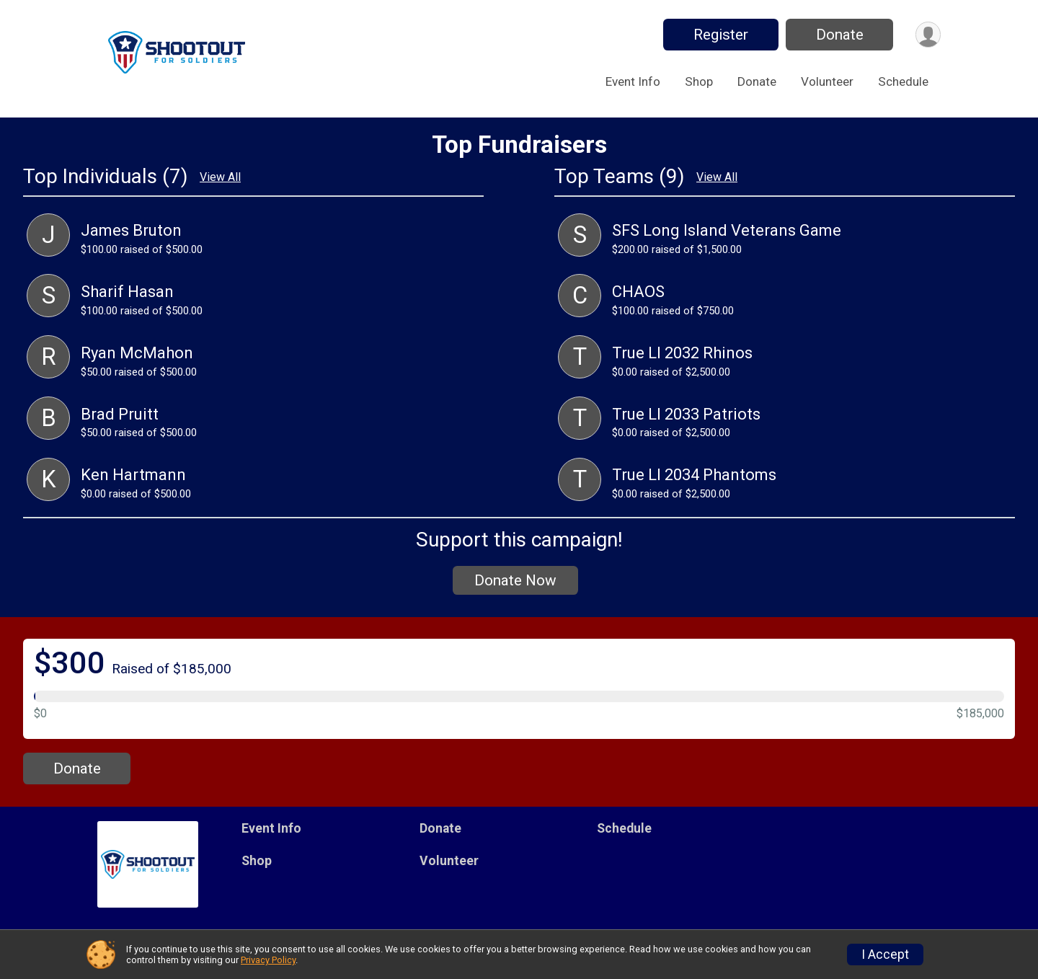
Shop (699, 81)
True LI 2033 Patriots (686, 414)
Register (719, 34)
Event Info (633, 81)
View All (220, 177)
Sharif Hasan (127, 292)
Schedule (903, 81)
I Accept (885, 954)
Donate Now (515, 580)
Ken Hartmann (133, 475)
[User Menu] (927, 35)
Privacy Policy (268, 959)
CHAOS (638, 292)
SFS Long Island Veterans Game (726, 230)
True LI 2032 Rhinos (682, 353)
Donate (838, 34)
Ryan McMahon (137, 353)
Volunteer (827, 81)
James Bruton (131, 230)
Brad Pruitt (120, 414)
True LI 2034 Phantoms (694, 475)
